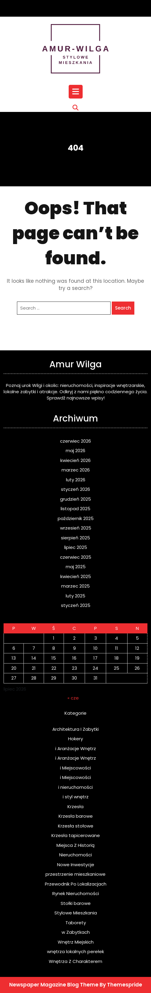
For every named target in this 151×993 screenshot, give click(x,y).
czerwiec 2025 (75, 557)
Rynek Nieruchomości (75, 893)
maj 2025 (76, 566)
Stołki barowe (76, 903)
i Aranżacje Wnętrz (75, 748)
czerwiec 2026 (75, 441)
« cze (73, 698)
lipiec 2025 (75, 547)
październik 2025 (76, 518)
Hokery (75, 739)
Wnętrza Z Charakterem (75, 961)
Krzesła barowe (76, 816)
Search (123, 308)
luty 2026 (75, 480)
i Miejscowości (75, 768)
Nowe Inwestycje (75, 864)
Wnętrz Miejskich (76, 942)
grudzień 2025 (75, 499)
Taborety (75, 922)
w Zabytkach (76, 932)
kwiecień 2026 (75, 460)
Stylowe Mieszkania (75, 913)
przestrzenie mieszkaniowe (75, 874)
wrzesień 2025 (75, 528)
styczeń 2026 (75, 489)
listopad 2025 (75, 508)
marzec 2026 (76, 470)
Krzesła (75, 806)
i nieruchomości (75, 787)
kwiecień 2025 (75, 576)
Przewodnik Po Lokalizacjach (75, 884)
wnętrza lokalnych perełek (75, 951)
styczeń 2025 (75, 605)
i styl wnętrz (76, 797)
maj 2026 (75, 450)
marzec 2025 (75, 586)
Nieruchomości (75, 855)
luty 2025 (75, 596)
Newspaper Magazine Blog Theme (53, 984)
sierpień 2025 (75, 538)
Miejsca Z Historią (75, 845)
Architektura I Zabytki (75, 729)
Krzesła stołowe (75, 826)
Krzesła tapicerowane (75, 835)
